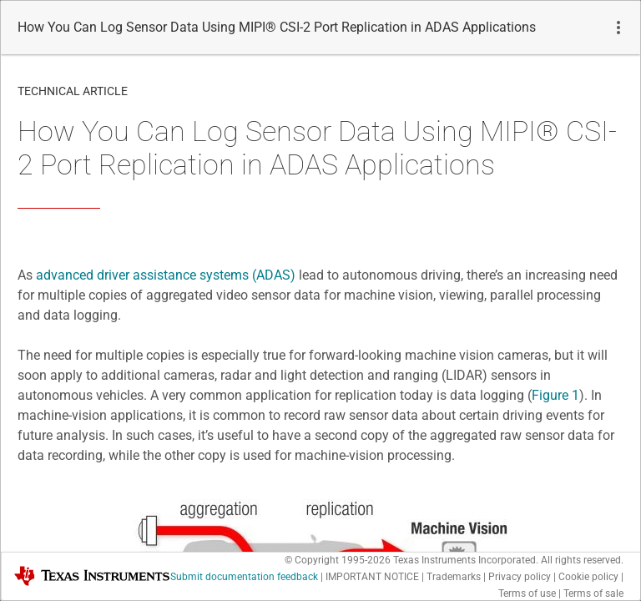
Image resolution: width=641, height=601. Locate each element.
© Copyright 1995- (338, 560)
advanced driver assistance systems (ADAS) (165, 275)
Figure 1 (555, 395)
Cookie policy (588, 577)
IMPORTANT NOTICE (372, 577)
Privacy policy (519, 577)
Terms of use (527, 593)
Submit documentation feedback (244, 577)
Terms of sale (593, 593)
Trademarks (453, 577)
